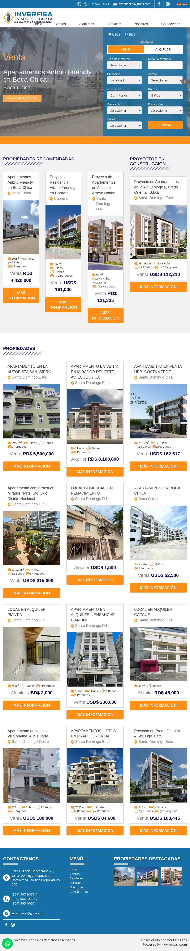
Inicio (38, 24)
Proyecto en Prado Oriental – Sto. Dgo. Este (158, 737)
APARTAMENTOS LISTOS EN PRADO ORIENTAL (95, 737)
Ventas (61, 24)
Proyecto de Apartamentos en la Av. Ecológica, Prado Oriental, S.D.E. (158, 190)
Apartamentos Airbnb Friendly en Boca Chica (21, 185)
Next (184, 82)
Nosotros (141, 24)
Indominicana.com (174, 944)
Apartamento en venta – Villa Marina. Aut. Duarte (32, 737)
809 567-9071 (98, 4)
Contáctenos (170, 24)
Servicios (114, 24)
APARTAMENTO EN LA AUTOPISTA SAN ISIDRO (32, 372)
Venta (119, 49)
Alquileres (86, 24)
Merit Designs (177, 940)
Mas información (22, 98)
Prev (5, 82)
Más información (21, 295)
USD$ (116, 34)
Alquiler (158, 49)
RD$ (132, 34)
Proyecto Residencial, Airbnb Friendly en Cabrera (63, 188)
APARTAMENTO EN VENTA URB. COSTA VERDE (158, 372)
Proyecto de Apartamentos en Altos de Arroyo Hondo (105, 193)
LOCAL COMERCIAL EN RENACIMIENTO (95, 494)
